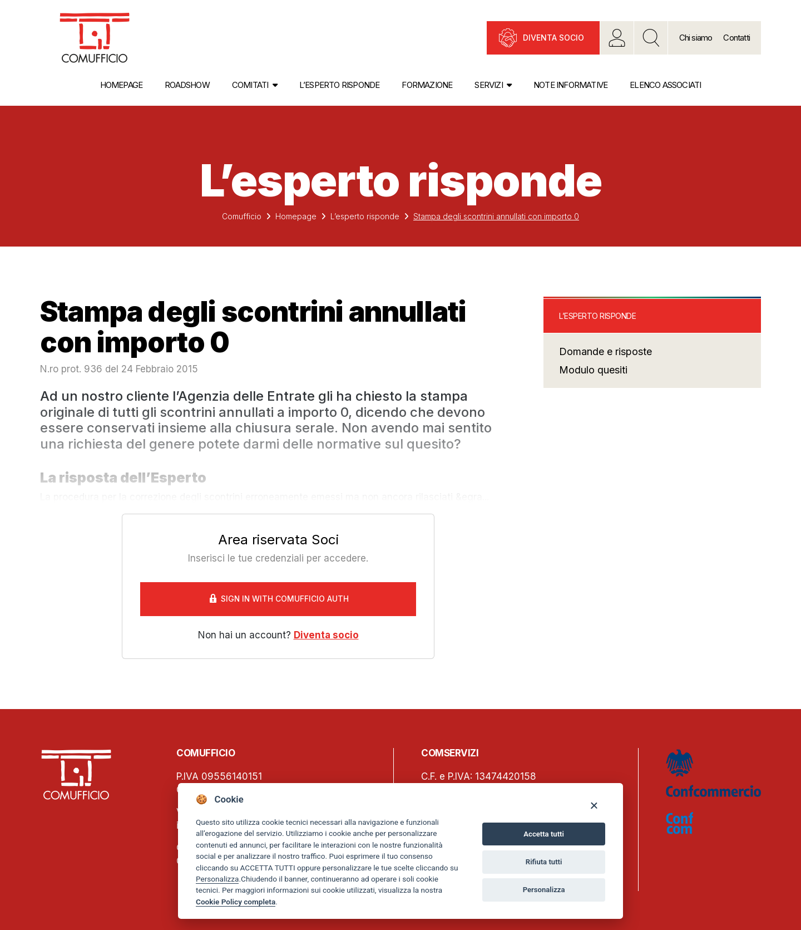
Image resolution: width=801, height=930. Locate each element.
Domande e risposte (605, 351)
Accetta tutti (543, 834)
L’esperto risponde (339, 85)
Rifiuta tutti (544, 862)
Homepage (121, 85)
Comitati (250, 85)
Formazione (427, 85)
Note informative (570, 85)
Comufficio (241, 216)
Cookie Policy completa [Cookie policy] (235, 901)
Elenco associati (665, 85)
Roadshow (187, 85)
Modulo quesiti (593, 370)
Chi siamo (696, 37)
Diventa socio (553, 37)
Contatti (736, 37)
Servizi (488, 85)
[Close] (593, 805)
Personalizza (217, 878)
